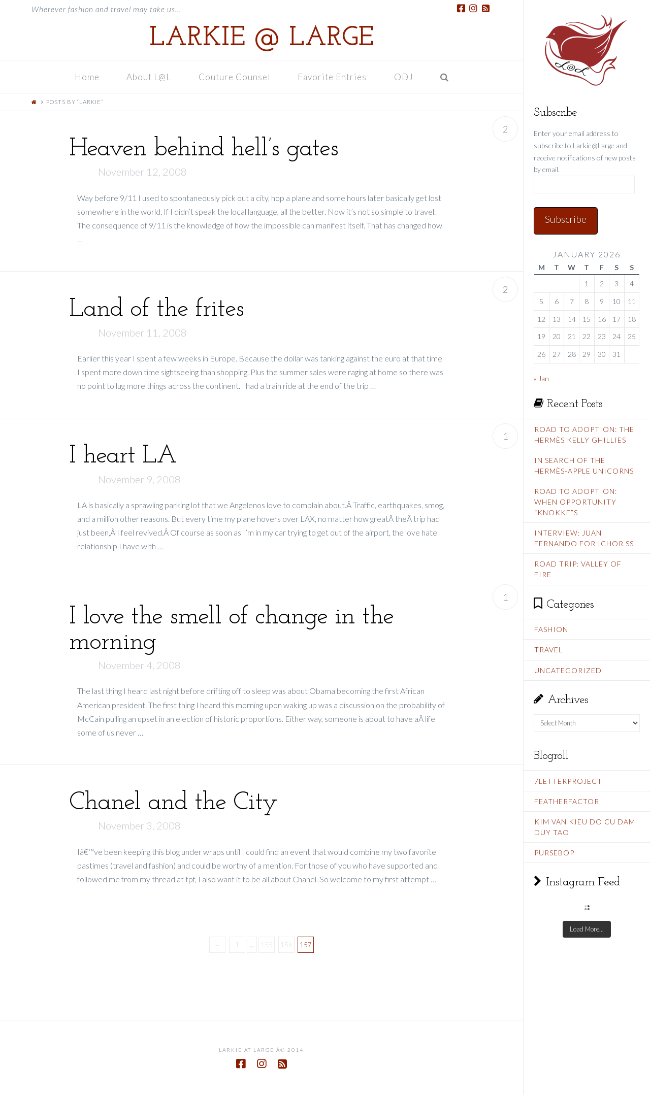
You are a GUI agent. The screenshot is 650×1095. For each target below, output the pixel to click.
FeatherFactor (566, 801)
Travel (548, 649)
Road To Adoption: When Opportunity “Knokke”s (575, 502)
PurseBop (554, 852)
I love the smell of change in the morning (231, 629)
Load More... (587, 929)
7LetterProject (568, 781)
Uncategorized (568, 670)
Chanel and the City (173, 803)
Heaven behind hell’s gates (203, 149)
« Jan (541, 378)
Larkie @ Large (261, 38)
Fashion (551, 629)
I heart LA (123, 456)
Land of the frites (156, 309)
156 (286, 945)
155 (267, 945)
